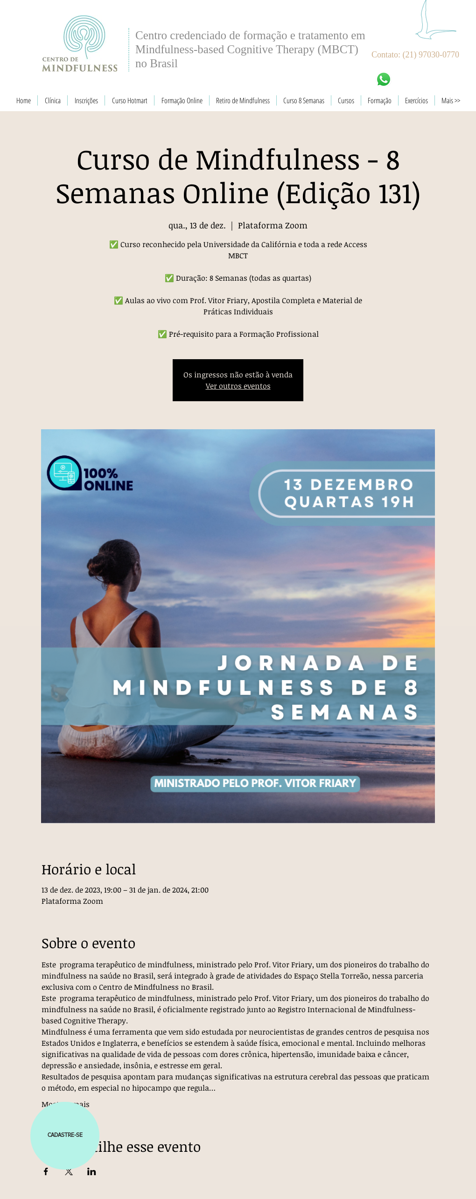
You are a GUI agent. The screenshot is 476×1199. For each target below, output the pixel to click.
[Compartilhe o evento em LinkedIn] (91, 1171)
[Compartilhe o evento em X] (68, 1171)
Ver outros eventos (238, 386)
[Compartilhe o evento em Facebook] (46, 1171)
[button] (64, 1136)
